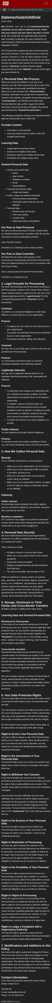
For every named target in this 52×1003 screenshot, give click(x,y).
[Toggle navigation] (46, 3)
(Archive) (16, 1001)
